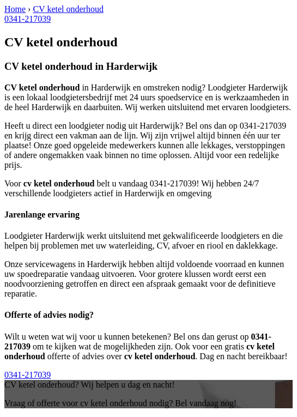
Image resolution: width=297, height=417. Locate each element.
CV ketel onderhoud (68, 9)
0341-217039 (27, 18)
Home (15, 9)
